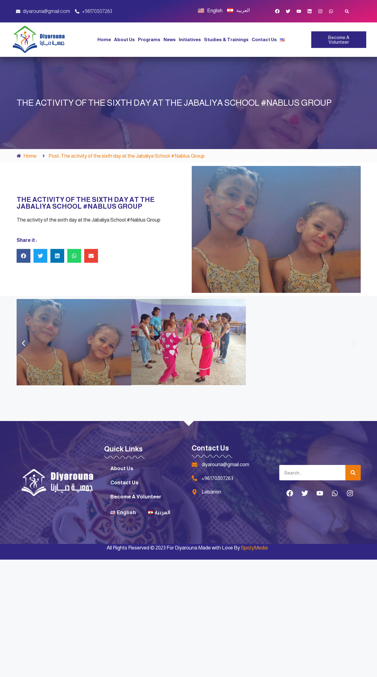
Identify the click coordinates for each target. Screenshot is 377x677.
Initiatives (190, 39)
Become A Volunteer (135, 497)
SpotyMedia (254, 548)
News (169, 39)
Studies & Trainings (226, 39)
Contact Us (264, 39)
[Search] (353, 472)
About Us (124, 39)
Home (104, 39)
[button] (347, 11)
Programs (149, 39)
